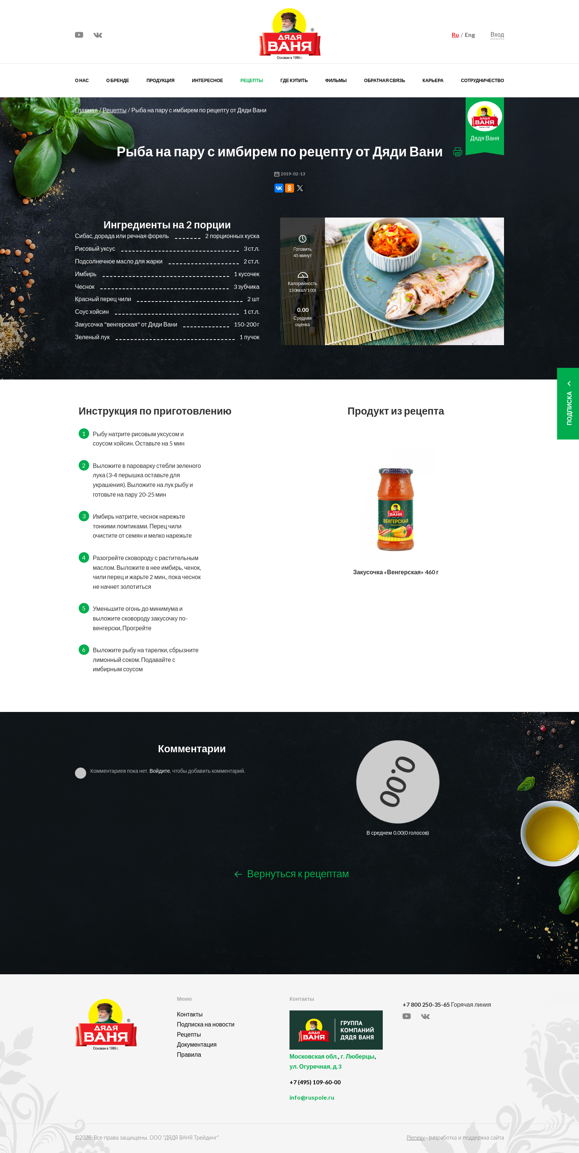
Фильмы (336, 80)
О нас (82, 80)
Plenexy (416, 1137)
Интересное (207, 80)
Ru (455, 34)
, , (344, 1065)
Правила (189, 1054)
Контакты (190, 1014)
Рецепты (252, 80)
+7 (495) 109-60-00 (315, 1081)
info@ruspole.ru (312, 1097)
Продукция (161, 80)
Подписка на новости (205, 1024)
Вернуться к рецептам (292, 873)
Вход (497, 34)
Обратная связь (384, 80)
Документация (196, 1044)
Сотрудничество (482, 80)
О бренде (117, 80)
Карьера (433, 80)
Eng (470, 34)
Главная (86, 109)
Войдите (160, 771)
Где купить (294, 80)
